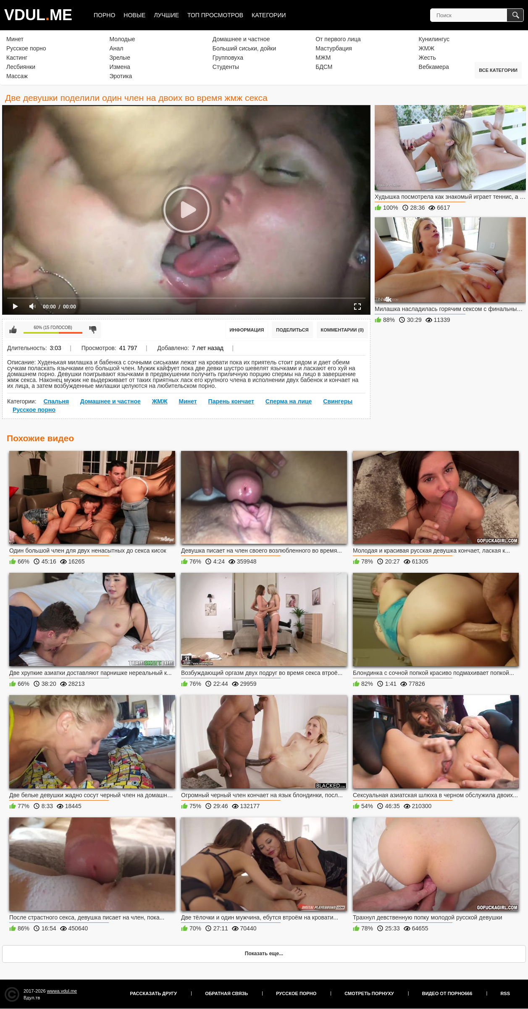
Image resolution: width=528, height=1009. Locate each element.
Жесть (427, 57)
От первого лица (338, 39)
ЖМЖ (427, 48)
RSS (505, 993)
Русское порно (26, 48)
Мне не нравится (92, 329)
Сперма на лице (288, 401)
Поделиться (292, 329)
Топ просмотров (215, 15)
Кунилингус (434, 39)
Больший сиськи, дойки (244, 48)
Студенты (226, 66)
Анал (116, 48)
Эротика (120, 76)
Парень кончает (231, 401)
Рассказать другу (153, 993)
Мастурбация (333, 48)
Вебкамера (434, 66)
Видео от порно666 (447, 993)
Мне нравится (13, 329)
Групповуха (228, 57)
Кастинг (16, 57)
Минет (15, 39)
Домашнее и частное (241, 39)
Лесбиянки (20, 66)
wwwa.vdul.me (62, 990)
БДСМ (323, 66)
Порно (104, 15)
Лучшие (166, 15)
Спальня (55, 401)
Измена (119, 66)
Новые (134, 15)
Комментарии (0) (342, 329)
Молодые (122, 39)
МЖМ (323, 57)
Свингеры (337, 401)
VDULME (38, 15)
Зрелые (119, 57)
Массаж (17, 76)
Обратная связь (226, 993)
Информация (246, 329)
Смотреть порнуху (369, 993)
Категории (269, 15)
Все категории (498, 70)
